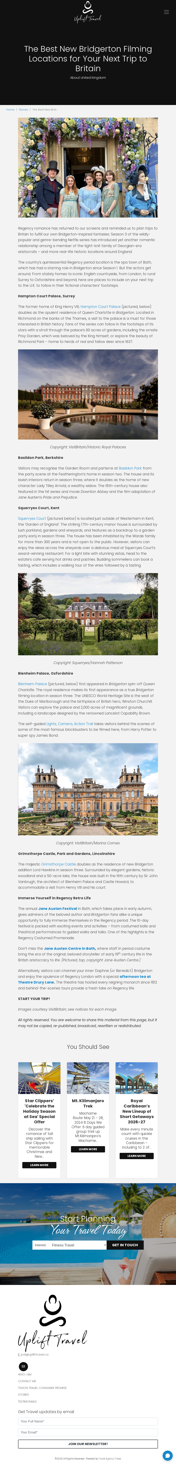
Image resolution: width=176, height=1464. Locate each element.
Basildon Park (130, 468)
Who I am (24, 1374)
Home (10, 109)
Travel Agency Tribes (110, 1458)
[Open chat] (168, 1456)
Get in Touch (125, 1245)
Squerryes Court (32, 518)
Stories (23, 109)
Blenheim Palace (32, 684)
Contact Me (27, 1381)
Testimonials (27, 1401)
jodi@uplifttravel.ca (34, 1354)
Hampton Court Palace (100, 306)
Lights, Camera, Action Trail (69, 723)
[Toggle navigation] (166, 12)
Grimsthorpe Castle (58, 864)
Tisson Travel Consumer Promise (42, 1388)
